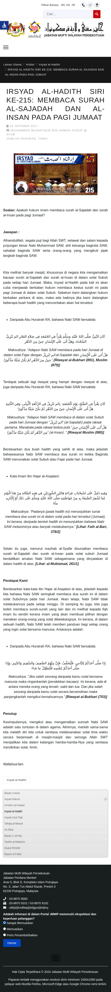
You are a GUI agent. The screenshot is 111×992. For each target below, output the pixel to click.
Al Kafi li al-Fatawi (14, 805)
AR (73, 5)
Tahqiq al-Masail (13, 823)
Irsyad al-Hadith (16, 780)
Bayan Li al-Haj (13, 835)
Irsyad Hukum (12, 799)
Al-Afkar (9, 829)
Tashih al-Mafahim (14, 841)
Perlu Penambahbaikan (20, 935)
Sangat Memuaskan (18, 923)
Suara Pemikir (12, 848)
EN (68, 5)
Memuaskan (13, 929)
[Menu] (5, 47)
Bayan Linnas (12, 793)
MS (63, 5)
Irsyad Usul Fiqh (13, 817)
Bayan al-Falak (12, 854)
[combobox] (68, 14)
